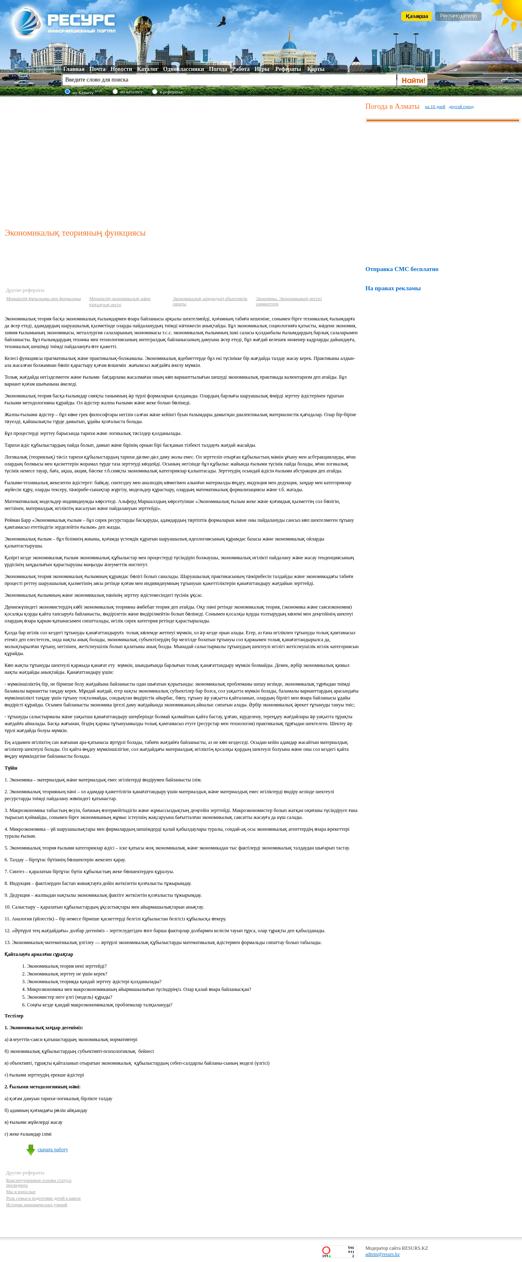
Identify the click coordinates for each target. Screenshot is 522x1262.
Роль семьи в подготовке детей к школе (43, 1198)
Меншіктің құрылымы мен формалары (43, 298)
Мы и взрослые (20, 1191)
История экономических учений (36, 1204)
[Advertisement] (183, 161)
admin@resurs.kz (382, 1254)
